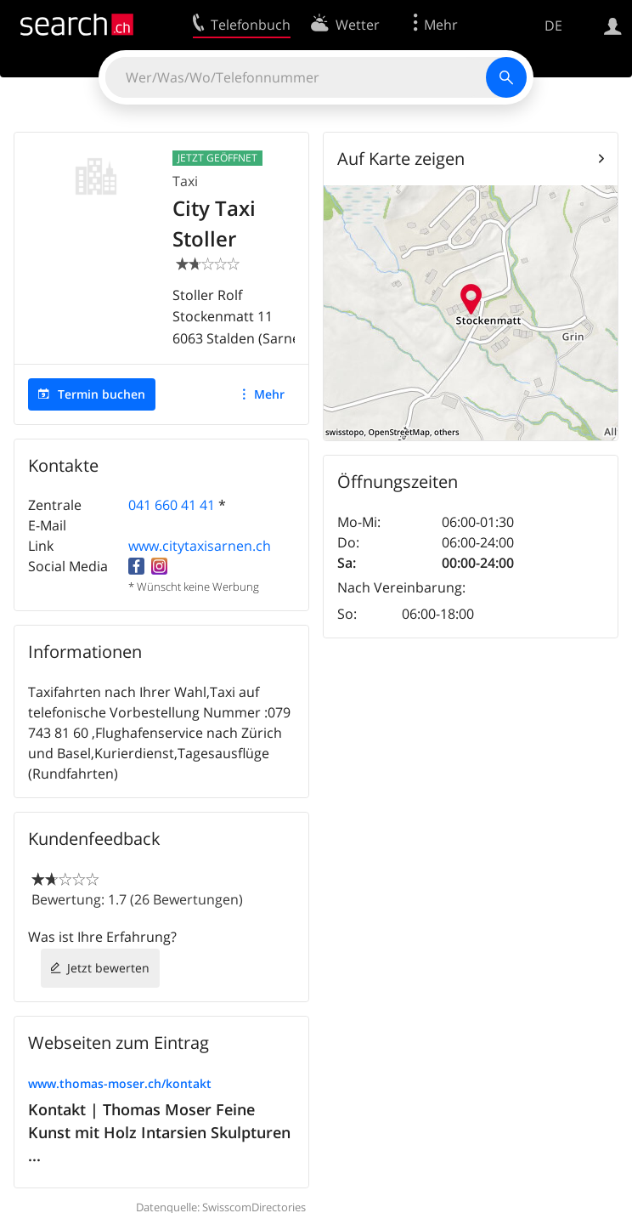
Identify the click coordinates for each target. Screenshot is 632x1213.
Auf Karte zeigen (401, 158)
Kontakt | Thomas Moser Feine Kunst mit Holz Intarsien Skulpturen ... (159, 1132)
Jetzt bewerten (108, 968)
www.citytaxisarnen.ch (199, 545)
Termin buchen (101, 394)
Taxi (185, 181)
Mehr (269, 394)
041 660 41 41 (171, 505)
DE (553, 25)
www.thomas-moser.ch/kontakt (120, 1083)
